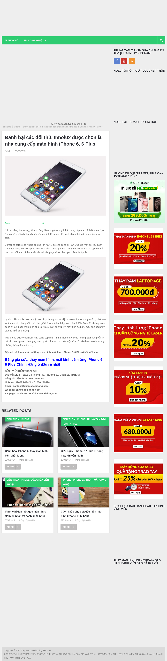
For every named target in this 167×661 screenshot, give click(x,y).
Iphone (17, 127)
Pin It (44, 223)
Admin (8, 151)
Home (8, 127)
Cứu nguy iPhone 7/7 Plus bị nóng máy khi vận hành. (82, 453)
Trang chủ (11, 40)
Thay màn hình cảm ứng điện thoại (36, 650)
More (12, 466)
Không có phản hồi (27, 460)
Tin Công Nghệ (33, 40)
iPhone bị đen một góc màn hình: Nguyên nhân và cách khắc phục (25, 513)
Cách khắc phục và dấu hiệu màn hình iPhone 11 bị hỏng (81, 513)
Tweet (8, 223)
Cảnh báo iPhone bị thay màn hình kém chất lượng (26, 453)
